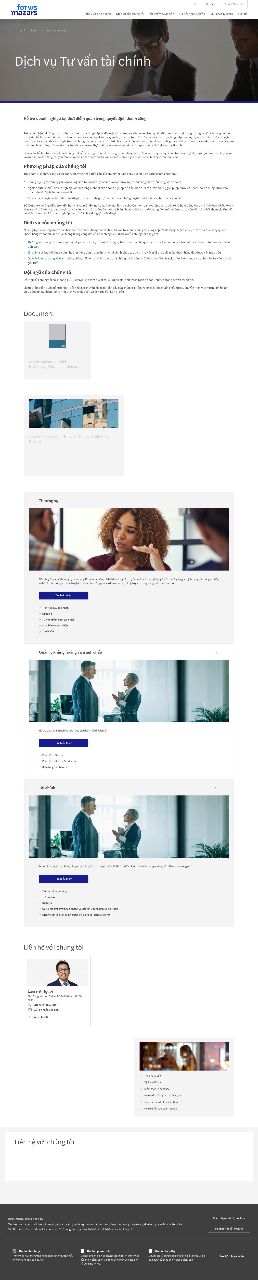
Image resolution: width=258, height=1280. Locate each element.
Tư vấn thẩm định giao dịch (58, 619)
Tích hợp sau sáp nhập (55, 608)
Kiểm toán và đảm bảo (155, 1094)
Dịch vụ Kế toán (151, 1088)
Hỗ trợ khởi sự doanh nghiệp (158, 1114)
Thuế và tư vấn (150, 1081)
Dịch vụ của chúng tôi (130, 14)
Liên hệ (242, 14)
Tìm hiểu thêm (63, 595)
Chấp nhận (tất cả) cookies (229, 1218)
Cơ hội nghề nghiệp (192, 14)
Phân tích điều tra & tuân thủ (59, 761)
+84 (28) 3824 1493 (42, 1010)
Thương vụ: (34, 242)
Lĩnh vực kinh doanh (98, 14)
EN (206, 4)
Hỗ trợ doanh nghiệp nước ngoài (160, 1101)
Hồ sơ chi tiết (38, 1022)
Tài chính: (33, 252)
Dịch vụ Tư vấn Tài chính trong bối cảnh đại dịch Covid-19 (76, 914)
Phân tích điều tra (52, 755)
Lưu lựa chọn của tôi (232, 1256)
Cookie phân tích (98, 1250)
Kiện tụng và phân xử (54, 767)
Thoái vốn (48, 631)
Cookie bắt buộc (30, 1250)
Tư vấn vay (48, 897)
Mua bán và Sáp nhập (55, 625)
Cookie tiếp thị (165, 1250)
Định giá (47, 613)
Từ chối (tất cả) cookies (229, 1228)
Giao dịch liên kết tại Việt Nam (159, 1107)
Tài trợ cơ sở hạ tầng (54, 891)
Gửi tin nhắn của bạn (43, 1015)
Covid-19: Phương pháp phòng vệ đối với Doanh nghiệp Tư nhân (80, 909)
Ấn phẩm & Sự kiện (161, 14)
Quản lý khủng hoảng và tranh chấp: (50, 258)
